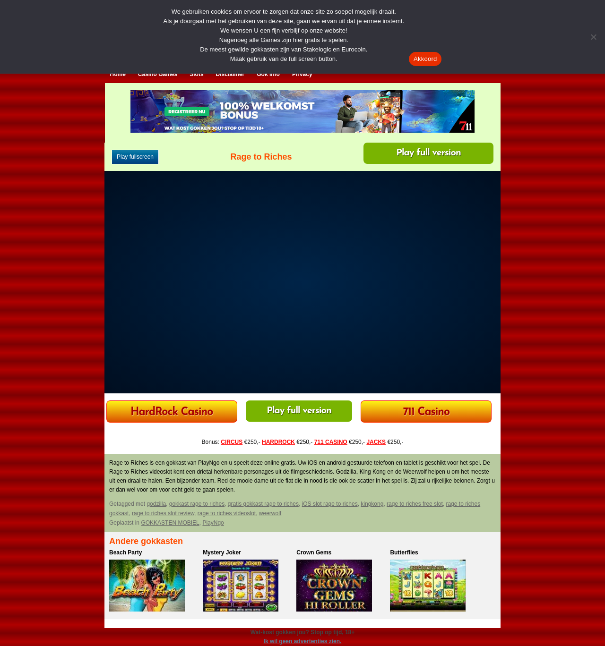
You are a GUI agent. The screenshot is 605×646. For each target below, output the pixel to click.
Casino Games (157, 74)
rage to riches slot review (163, 513)
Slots (196, 74)
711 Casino (426, 412)
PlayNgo (213, 522)
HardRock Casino (171, 412)
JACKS (376, 442)
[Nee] (593, 37)
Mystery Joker (222, 552)
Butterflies (404, 552)
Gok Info (268, 74)
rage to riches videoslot (227, 513)
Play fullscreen (135, 156)
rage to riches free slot (415, 504)
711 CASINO (330, 442)
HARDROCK (278, 442)
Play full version (428, 153)
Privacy (302, 74)
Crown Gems (313, 552)
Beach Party (125, 552)
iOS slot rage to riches (330, 504)
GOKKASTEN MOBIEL (170, 522)
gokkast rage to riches (197, 504)
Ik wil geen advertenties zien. (303, 641)
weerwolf (270, 513)
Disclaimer (230, 74)
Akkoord (425, 58)
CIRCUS (231, 442)
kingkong (372, 504)
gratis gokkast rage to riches (263, 504)
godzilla (156, 504)
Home (118, 74)
